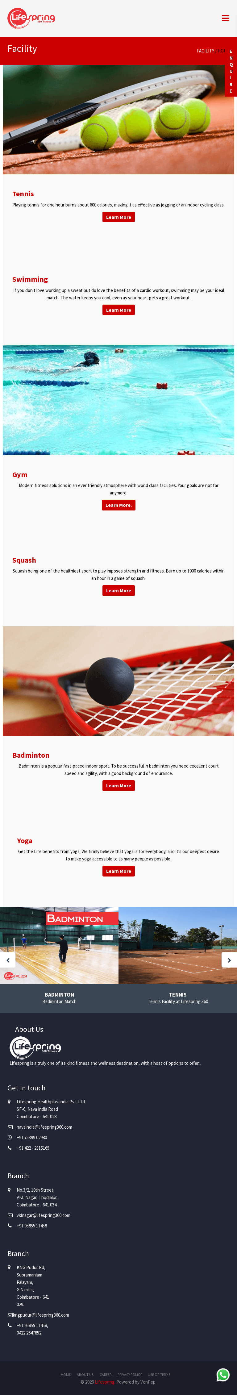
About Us (85, 1374)
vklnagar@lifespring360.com (43, 1215)
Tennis (178, 994)
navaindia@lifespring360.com (44, 1127)
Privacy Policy (130, 1374)
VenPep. (148, 1382)
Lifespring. (105, 1382)
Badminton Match (59, 1001)
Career (105, 1374)
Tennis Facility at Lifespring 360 (178, 1001)
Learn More (118, 217)
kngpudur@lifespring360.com (41, 1315)
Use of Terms (159, 1374)
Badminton (59, 994)
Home (224, 51)
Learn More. (119, 505)
